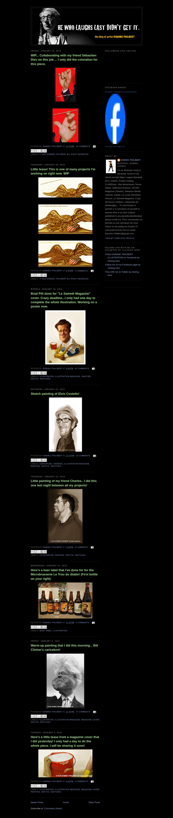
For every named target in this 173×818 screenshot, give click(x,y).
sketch (35, 379)
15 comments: (84, 456)
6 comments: (82, 547)
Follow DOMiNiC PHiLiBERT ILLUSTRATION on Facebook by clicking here (122, 257)
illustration (47, 376)
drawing (58, 464)
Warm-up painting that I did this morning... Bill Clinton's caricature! (64, 647)
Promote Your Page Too (115, 146)
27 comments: (84, 712)
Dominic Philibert (131, 160)
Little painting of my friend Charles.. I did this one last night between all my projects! (64, 483)
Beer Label (46, 631)
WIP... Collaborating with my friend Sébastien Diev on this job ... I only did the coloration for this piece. (64, 60)
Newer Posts (37, 802)
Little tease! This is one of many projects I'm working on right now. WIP (63, 171)
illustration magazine (67, 376)
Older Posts (94, 802)
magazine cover (90, 720)
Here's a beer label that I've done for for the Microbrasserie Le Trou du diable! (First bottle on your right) (64, 574)
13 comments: (83, 146)
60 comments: (82, 368)
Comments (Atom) (53, 808)
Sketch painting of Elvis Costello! (55, 393)
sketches (45, 379)
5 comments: (82, 271)
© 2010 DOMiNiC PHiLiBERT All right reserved (64, 154)
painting (86, 376)
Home (66, 802)
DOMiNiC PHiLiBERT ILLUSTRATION (121, 92)
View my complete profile (119, 238)
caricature (46, 464)
